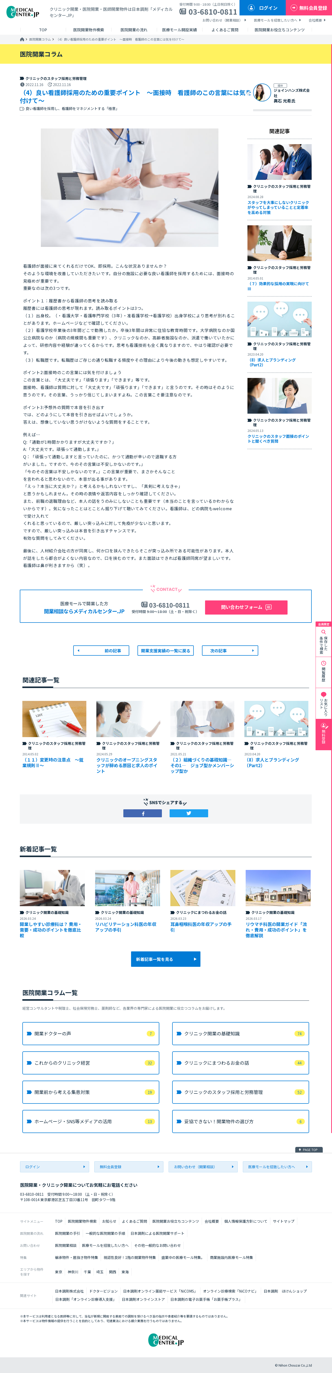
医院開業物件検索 (82, 1221)
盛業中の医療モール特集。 (183, 1257)
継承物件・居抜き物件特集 (76, 1257)
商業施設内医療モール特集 (231, 1257)
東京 (58, 1271)
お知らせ (109, 1221)
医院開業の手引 (67, 1233)
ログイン (268, 7)
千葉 (87, 1271)
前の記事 (113, 650)
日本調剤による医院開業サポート (158, 1233)
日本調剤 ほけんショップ (285, 1291)
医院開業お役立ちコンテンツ (175, 1221)
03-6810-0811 (213, 11)
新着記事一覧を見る (154, 959)
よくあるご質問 (134, 1221)
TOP (58, 1221)
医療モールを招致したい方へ (275, 20)
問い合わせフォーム (241, 607)
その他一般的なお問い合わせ (157, 1245)
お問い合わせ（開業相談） (222, 20)
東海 (125, 1271)
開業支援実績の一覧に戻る (165, 650)
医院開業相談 (66, 1245)
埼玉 (100, 1271)
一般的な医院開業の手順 (105, 1233)
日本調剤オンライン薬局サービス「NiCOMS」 (160, 1291)
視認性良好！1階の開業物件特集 (130, 1257)
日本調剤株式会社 (69, 1291)
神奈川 (73, 1271)
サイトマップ (283, 1221)
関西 (112, 1271)
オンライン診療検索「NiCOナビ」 (230, 1291)
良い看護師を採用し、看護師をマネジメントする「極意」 (72, 108)
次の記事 (218, 650)
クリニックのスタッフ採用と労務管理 (56, 78)
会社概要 (315, 20)
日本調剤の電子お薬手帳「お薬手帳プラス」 (206, 1299)
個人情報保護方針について (246, 1221)
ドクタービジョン (103, 1291)
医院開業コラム (40, 39)
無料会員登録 (313, 7)
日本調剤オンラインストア (143, 1299)
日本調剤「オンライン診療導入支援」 (85, 1299)
